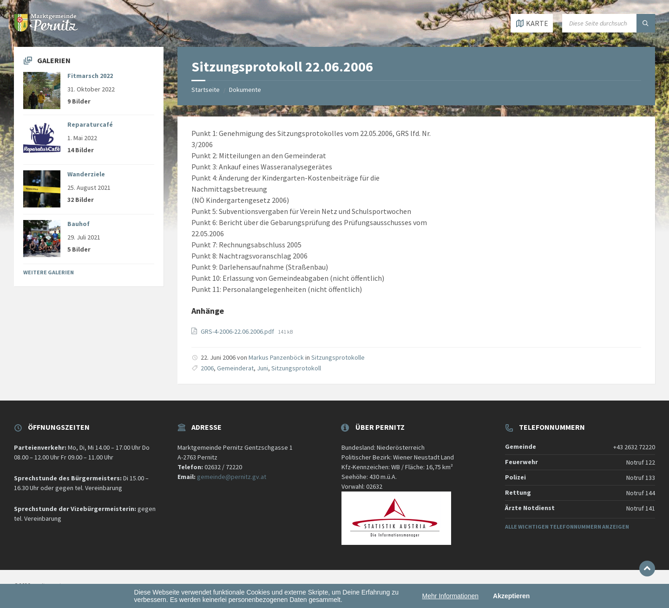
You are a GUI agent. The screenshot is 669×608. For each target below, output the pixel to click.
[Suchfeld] (608, 23)
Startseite (205, 89)
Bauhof (78, 224)
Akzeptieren (511, 596)
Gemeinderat (235, 368)
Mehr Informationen (450, 596)
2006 (207, 368)
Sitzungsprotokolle (338, 357)
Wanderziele (86, 174)
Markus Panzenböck (276, 357)
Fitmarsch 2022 (90, 75)
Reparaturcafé (90, 124)
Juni (262, 368)
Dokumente (245, 89)
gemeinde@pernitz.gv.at (231, 476)
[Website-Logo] (46, 28)
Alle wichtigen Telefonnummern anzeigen (567, 526)
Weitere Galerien (48, 272)
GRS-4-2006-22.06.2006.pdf (238, 331)
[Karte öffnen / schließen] (532, 23)
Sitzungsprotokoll (296, 368)
